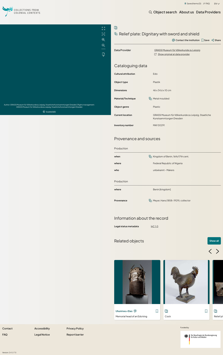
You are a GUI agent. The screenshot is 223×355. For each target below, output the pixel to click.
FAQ (208, 3)
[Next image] (217, 251)
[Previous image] (210, 251)
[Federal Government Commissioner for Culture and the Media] (200, 339)
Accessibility (42, 328)
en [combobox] (215, 3)
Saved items (194, 3)
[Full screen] (103, 28)
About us (186, 12)
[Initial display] (103, 34)
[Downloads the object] (103, 54)
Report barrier (75, 334)
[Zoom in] (103, 39)
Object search (165, 12)
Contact (7, 328)
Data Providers (208, 12)
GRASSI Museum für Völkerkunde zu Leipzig (177, 50)
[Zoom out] (103, 45)
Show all (214, 240)
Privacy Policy (75, 328)
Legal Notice (42, 334)
